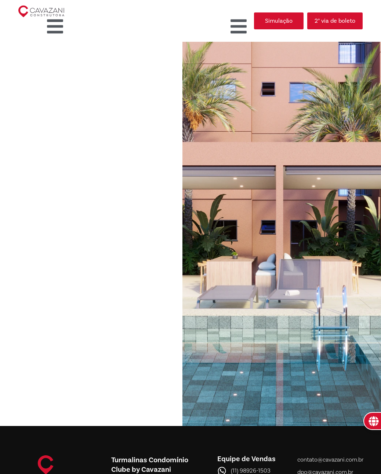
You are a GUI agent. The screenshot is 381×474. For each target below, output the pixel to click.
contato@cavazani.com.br (330, 459)
